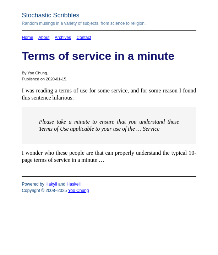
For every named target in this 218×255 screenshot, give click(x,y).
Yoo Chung (78, 190)
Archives (63, 37)
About (43, 37)
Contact (83, 37)
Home (27, 37)
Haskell (73, 184)
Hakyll (51, 184)
